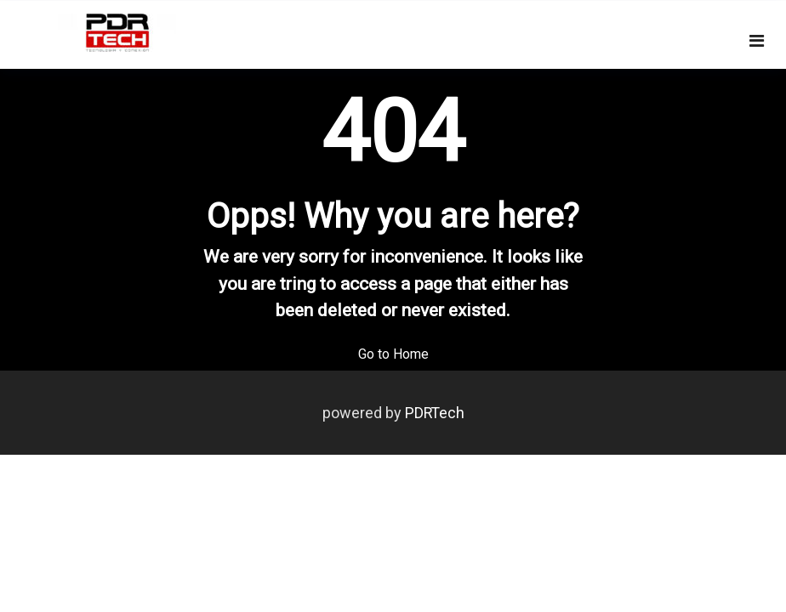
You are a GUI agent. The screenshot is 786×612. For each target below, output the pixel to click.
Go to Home (393, 354)
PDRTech (434, 413)
